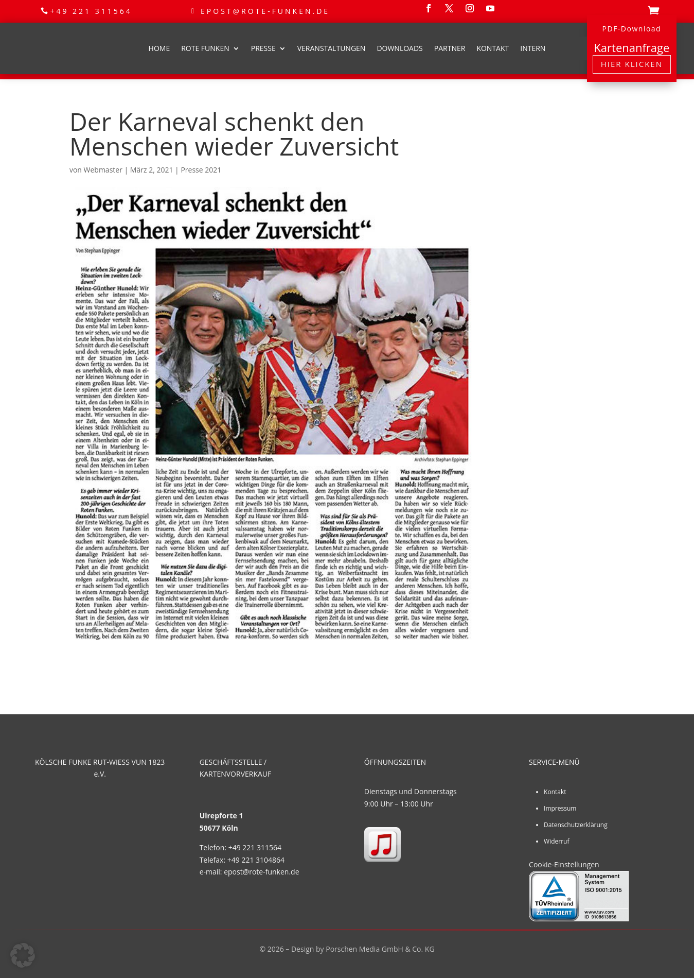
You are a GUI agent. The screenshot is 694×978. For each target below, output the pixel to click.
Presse (263, 48)
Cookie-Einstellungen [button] (564, 864)
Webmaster (103, 170)
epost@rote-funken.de (265, 11)
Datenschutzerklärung (576, 824)
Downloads (399, 48)
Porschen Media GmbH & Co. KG (380, 949)
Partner (450, 48)
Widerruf (556, 841)
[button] (22, 955)
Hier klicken (632, 64)
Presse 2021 (201, 170)
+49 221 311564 (91, 11)
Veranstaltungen (331, 48)
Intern (532, 48)
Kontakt (492, 48)
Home (159, 48)
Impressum (560, 808)
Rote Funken (205, 48)
